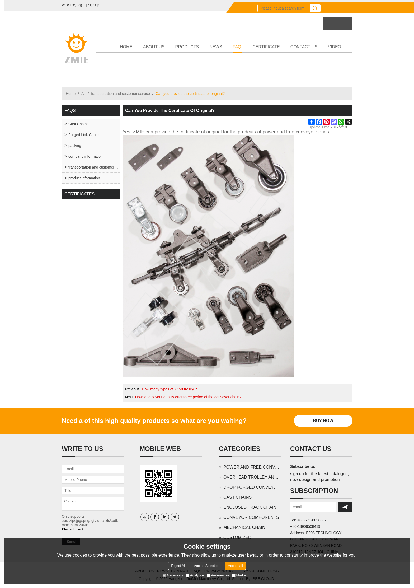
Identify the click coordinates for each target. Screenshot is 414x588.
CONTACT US (304, 47)
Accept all (235, 566)
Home (71, 93)
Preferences (218, 575)
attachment (72, 529)
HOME (126, 47)
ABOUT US (154, 47)
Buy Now (323, 420)
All (83, 93)
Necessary (173, 575)
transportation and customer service (120, 93)
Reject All (178, 566)
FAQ (237, 49)
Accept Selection (206, 566)
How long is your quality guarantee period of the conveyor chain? (188, 397)
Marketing (241, 575)
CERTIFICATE (266, 47)
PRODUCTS (187, 47)
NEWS (215, 47)
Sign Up (93, 5)
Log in (81, 5)
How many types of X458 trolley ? (169, 389)
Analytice (195, 575)
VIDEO (334, 47)
